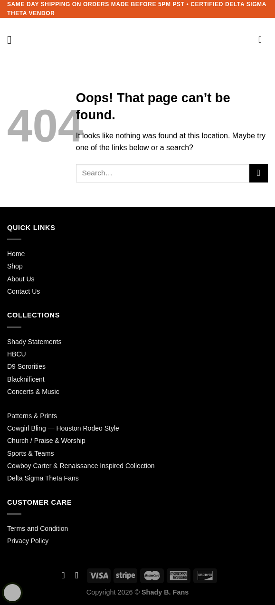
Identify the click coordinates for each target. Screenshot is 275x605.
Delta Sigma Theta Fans (43, 478)
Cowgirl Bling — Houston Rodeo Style (63, 428)
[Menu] (13, 39)
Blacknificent (26, 379)
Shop (15, 266)
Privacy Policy (27, 541)
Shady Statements (34, 342)
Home (16, 254)
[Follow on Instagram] (76, 575)
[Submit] (258, 173)
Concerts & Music (33, 391)
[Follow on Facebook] (63, 575)
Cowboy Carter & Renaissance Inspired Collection (80, 466)
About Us (21, 279)
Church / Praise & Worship (46, 440)
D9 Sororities (26, 366)
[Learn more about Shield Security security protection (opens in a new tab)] (12, 592)
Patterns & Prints (32, 416)
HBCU (16, 354)
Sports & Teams (30, 453)
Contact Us (23, 291)
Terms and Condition (37, 528)
